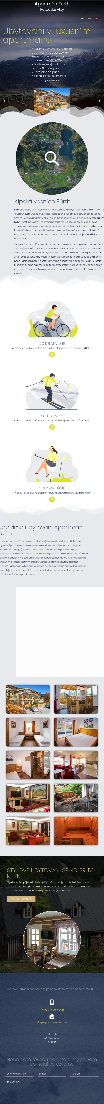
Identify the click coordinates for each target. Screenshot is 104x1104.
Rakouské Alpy (52, 9)
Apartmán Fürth (52, 3)
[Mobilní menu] (6, 19)
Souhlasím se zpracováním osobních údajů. (35, 1080)
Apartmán (52, 81)
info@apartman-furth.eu (52, 996)
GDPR (8, 1028)
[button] (48, 115)
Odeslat (85, 1090)
